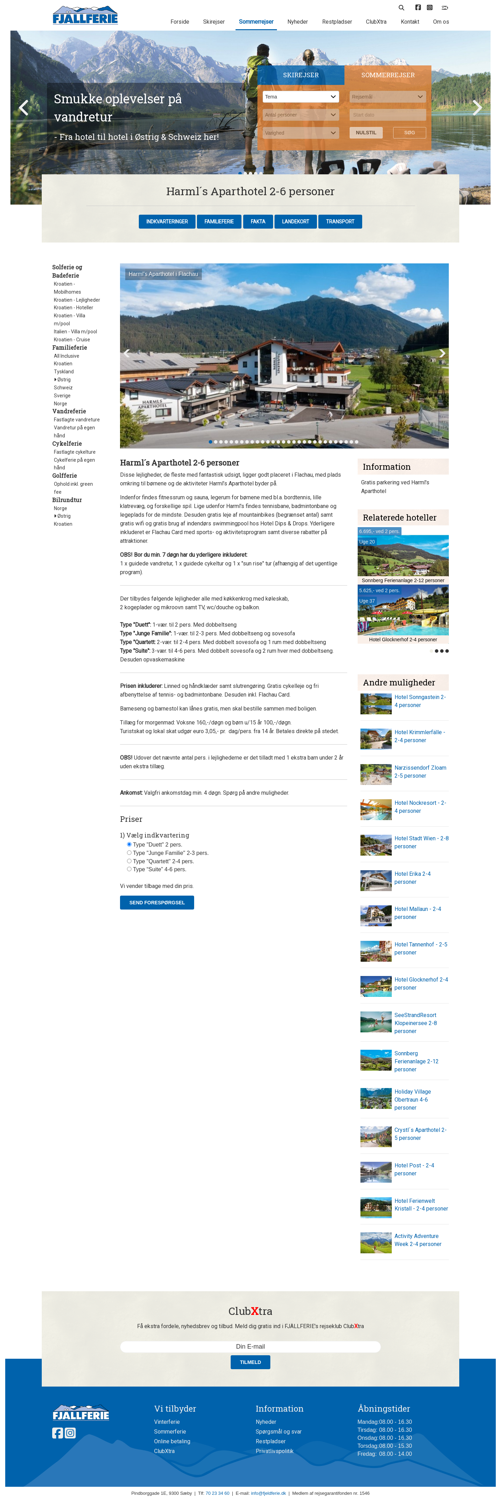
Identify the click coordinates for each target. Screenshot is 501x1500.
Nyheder (297, 21)
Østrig (62, 379)
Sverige (62, 395)
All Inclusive (66, 356)
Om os (441, 21)
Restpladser (337, 21)
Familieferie (219, 221)
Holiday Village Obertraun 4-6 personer (413, 1099)
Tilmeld (250, 1362)
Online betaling (172, 1441)
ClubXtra (376, 21)
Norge (60, 403)
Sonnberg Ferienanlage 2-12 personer (417, 1061)
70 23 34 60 (218, 1493)
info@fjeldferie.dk (268, 1493)
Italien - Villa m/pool (75, 331)
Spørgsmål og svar (279, 1431)
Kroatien (63, 363)
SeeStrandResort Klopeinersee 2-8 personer (416, 1023)
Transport (340, 221)
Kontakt (410, 21)
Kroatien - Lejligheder (77, 300)
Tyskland (64, 371)
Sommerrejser (256, 21)
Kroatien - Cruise (72, 339)
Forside (179, 21)
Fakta (258, 221)
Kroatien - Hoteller (73, 307)
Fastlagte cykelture (75, 452)
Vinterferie (167, 1422)
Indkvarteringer (167, 221)
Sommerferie (170, 1431)
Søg (409, 132)
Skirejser (214, 21)
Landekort (295, 221)
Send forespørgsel (157, 902)
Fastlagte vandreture (77, 419)
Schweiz (63, 387)
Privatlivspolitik (275, 1451)
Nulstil (366, 132)
